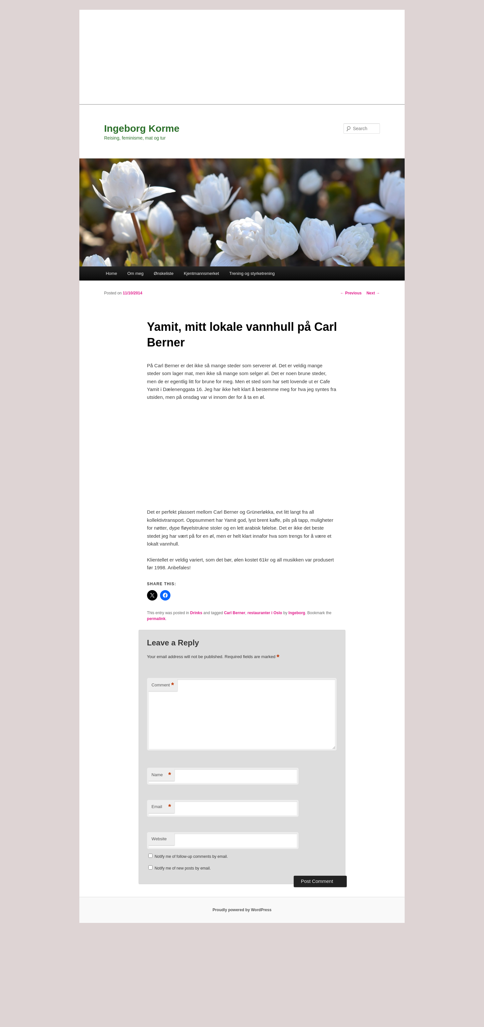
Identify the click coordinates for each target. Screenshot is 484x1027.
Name (161, 775)
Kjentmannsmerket (201, 273)
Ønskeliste (164, 273)
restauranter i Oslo (265, 613)
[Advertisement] (242, 55)
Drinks (196, 613)
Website (159, 838)
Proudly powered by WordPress (241, 910)
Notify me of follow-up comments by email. (191, 856)
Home (111, 273)
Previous (351, 293)
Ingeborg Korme (142, 128)
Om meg (135, 273)
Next (373, 293)
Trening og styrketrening (252, 273)
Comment (163, 685)
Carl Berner (234, 613)
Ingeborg (297, 613)
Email (161, 807)
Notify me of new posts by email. (183, 868)
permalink (156, 618)
